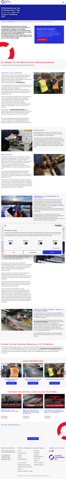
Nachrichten (11, 21)
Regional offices (7, 459)
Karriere (20, 469)
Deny (14, 252)
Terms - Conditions (39, 462)
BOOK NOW (42, 39)
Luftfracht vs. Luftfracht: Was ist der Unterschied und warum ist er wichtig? (54, 411)
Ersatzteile (36, 450)
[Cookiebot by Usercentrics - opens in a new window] (56, 226)
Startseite (3, 21)
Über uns (36, 460)
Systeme (20, 457)
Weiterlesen (4, 416)
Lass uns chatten (33, 438)
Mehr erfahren (11, 383)
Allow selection (33, 252)
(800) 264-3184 (6, 458)
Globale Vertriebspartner (24, 464)
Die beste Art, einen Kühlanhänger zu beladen (10, 410)
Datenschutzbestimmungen (25, 471)
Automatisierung (22, 453)
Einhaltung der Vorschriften (25, 467)
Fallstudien (37, 453)
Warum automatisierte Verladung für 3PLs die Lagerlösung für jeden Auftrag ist (31, 411)
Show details (56, 248)
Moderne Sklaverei (39, 464)
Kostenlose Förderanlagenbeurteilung (50, 348)
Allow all (52, 252)
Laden (19, 450)
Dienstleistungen (22, 459)
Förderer (20, 455)
